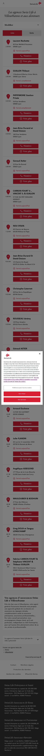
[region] (22, 378)
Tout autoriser (22, 399)
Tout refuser (22, 393)
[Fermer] (39, 353)
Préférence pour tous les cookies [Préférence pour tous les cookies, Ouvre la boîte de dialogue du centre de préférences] (22, 387)
